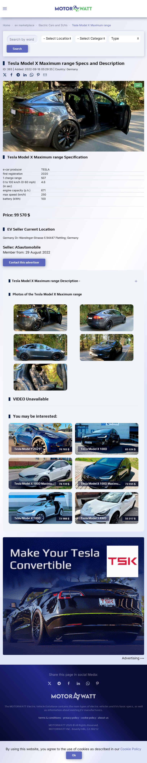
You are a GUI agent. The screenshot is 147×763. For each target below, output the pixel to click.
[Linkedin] (78, 683)
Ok (74, 755)
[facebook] (69, 683)
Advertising (133, 658)
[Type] (124, 38)
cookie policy (88, 717)
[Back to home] (73, 8)
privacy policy (71, 717)
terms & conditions (49, 717)
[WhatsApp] (31, 74)
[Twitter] (5, 74)
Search (17, 48)
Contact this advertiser (24, 262)
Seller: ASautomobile (22, 247)
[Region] (57, 38)
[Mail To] (45, 74)
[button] (5, 8)
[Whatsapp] (88, 683)
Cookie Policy (130, 749)
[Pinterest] (38, 74)
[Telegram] (18, 74)
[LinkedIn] (25, 74)
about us (103, 717)
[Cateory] (90, 38)
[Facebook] (11, 74)
